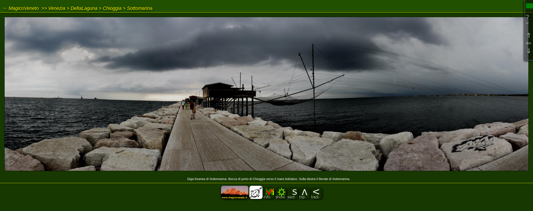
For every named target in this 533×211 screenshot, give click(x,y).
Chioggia (112, 8)
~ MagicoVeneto (21, 8)
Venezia (56, 8)
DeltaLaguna (84, 8)
